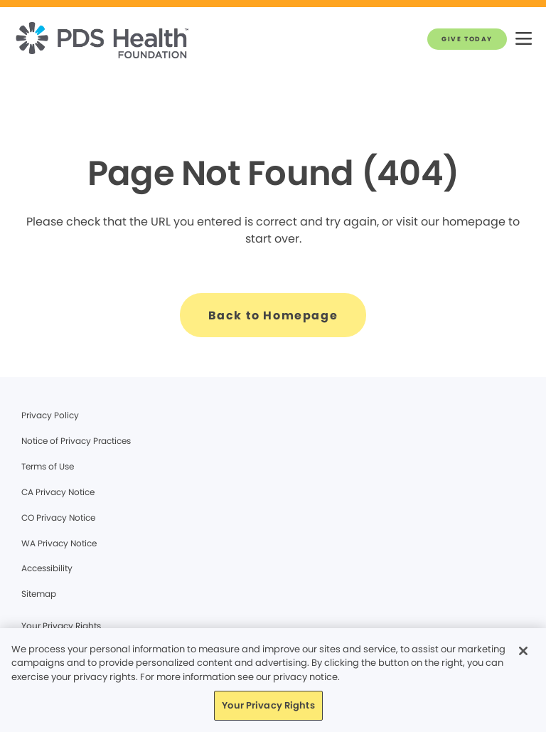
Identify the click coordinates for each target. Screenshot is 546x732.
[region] (273, 680)
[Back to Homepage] (273, 315)
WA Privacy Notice (59, 543)
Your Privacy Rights (61, 626)
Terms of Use (47, 466)
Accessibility (47, 568)
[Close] (523, 651)
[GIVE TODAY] (467, 39)
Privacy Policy (50, 415)
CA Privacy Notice (58, 492)
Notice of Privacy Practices (76, 441)
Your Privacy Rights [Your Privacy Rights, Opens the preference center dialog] (268, 705)
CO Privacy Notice (58, 517)
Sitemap (38, 594)
